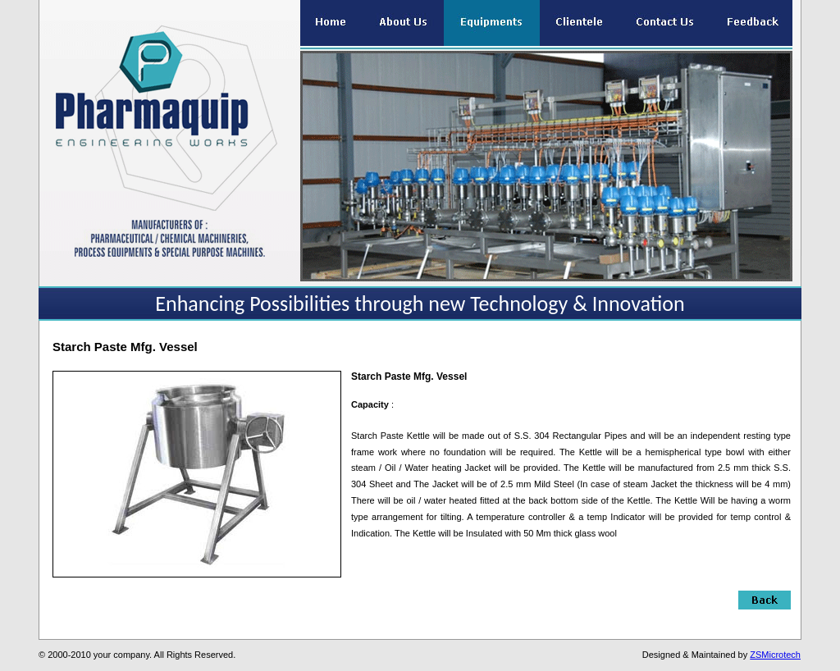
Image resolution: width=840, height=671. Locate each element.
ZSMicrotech (775, 655)
